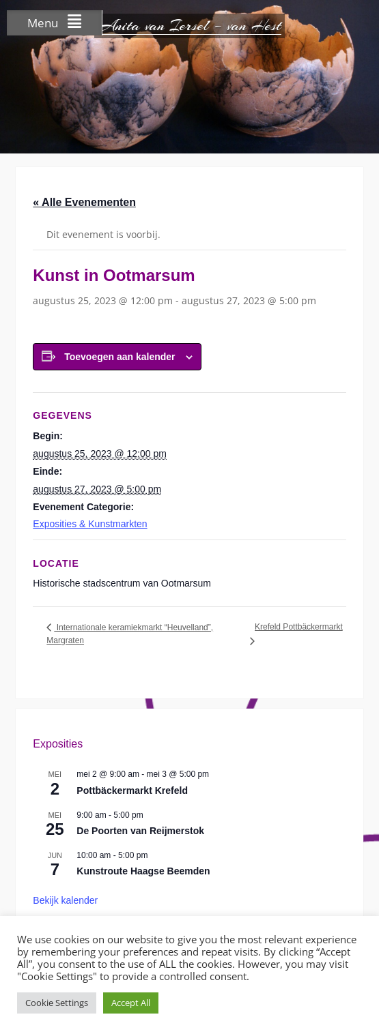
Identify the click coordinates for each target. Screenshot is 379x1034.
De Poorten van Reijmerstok (140, 830)
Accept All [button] (130, 1002)
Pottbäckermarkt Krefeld (132, 790)
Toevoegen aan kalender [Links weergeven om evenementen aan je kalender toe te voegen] (119, 356)
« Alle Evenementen (84, 202)
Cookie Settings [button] (56, 1002)
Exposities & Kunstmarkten (90, 523)
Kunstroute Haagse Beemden (143, 871)
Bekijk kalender (65, 900)
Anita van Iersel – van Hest (189, 25)
